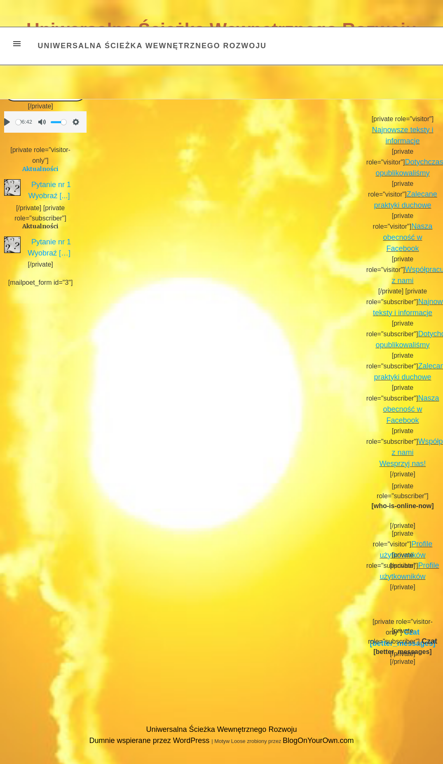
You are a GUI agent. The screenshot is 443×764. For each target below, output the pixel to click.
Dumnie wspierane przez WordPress (150, 740)
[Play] (7, 122)
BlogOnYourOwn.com (318, 740)
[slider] (18, 122)
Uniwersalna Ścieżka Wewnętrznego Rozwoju (152, 46)
